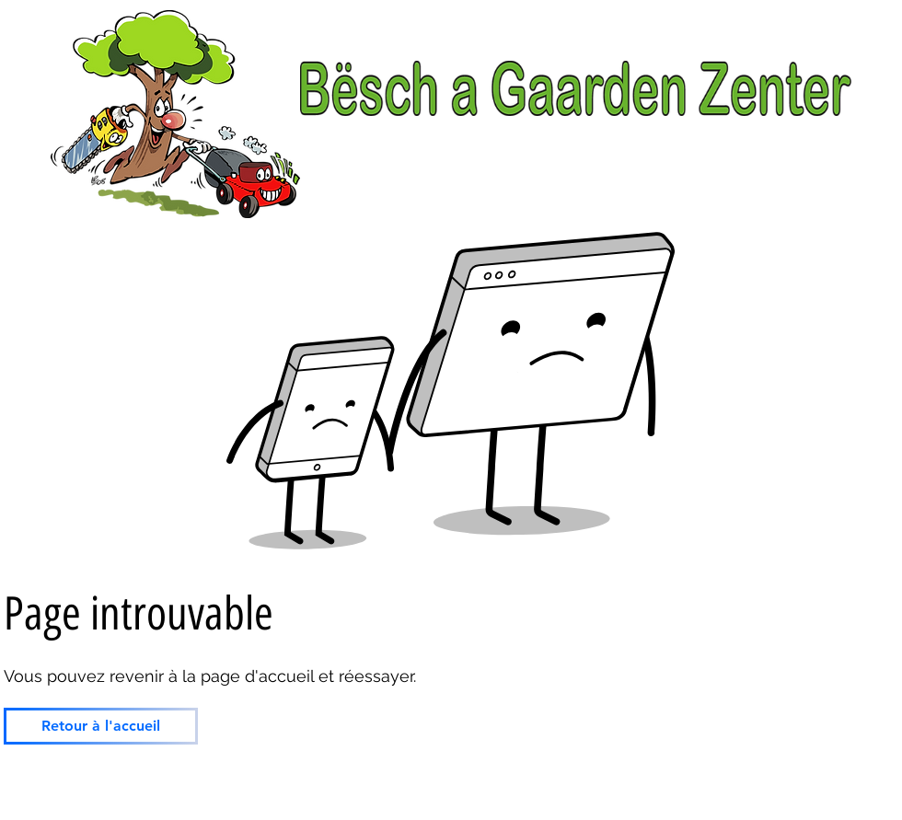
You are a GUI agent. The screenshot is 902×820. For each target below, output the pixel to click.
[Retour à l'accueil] (101, 726)
